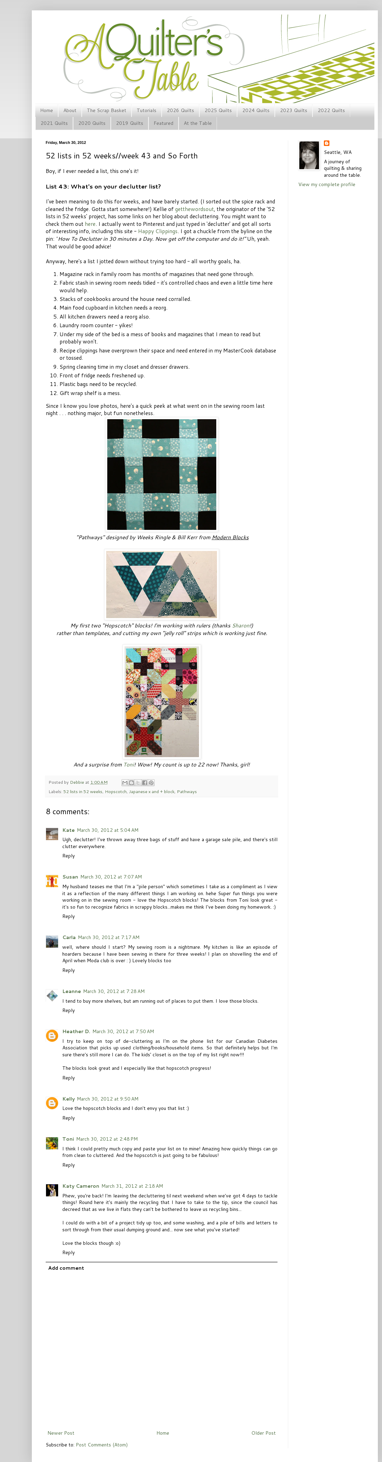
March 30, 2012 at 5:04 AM (107, 830)
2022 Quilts (331, 110)
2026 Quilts (180, 110)
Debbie (77, 782)
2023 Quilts (293, 110)
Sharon (240, 625)
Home (46, 110)
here (90, 224)
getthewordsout (194, 209)
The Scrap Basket (106, 110)
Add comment (66, 1268)
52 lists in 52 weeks (82, 791)
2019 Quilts (129, 123)
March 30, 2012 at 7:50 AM (123, 1031)
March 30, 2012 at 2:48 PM (107, 1138)
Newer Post (60, 1432)
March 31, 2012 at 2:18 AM (132, 1186)
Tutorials (146, 110)
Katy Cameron (80, 1186)
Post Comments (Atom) (102, 1444)
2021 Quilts (54, 123)
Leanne (71, 991)
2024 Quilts (256, 110)
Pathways (187, 791)
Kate (68, 830)
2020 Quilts (92, 123)
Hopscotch (116, 791)
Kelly (68, 1098)
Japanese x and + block (151, 791)
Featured (163, 123)
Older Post (263, 1432)
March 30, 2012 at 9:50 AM (107, 1098)
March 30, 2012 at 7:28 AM (114, 991)
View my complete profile (326, 184)
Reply (68, 855)
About (69, 110)
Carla (69, 937)
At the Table (198, 123)
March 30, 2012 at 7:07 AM (111, 876)
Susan (70, 876)
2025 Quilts (218, 110)
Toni (128, 764)
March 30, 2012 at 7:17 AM (108, 937)
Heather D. (76, 1031)
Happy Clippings (158, 231)
